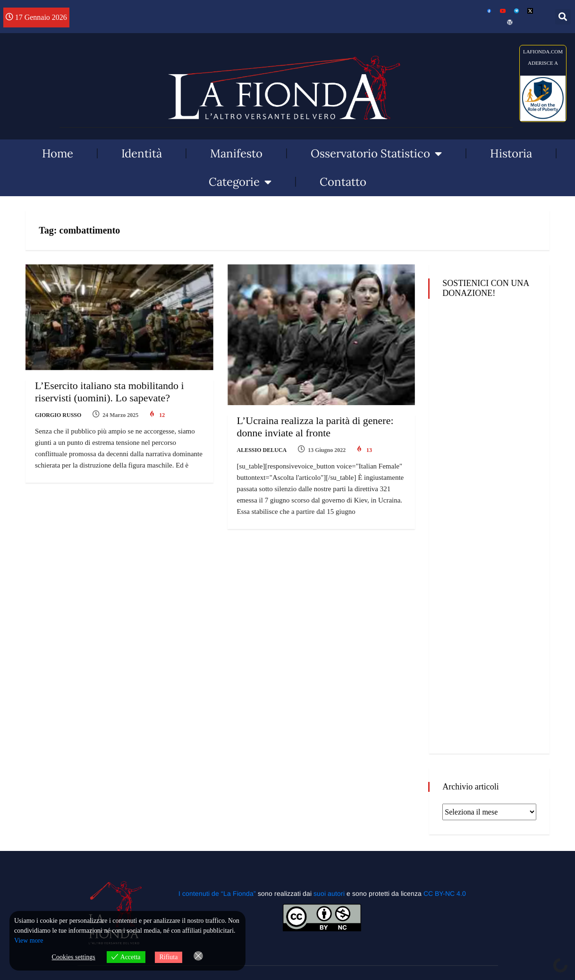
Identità (141, 153)
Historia (511, 153)
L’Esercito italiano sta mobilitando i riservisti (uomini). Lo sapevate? (109, 392)
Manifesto (236, 153)
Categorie (240, 182)
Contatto (343, 181)
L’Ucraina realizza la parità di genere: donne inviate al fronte (315, 427)
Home (57, 153)
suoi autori (330, 893)
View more (28, 941)
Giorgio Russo (58, 415)
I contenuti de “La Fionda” (217, 893)
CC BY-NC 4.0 (444, 893)
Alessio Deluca (262, 450)
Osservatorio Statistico (376, 153)
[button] (563, 17)
